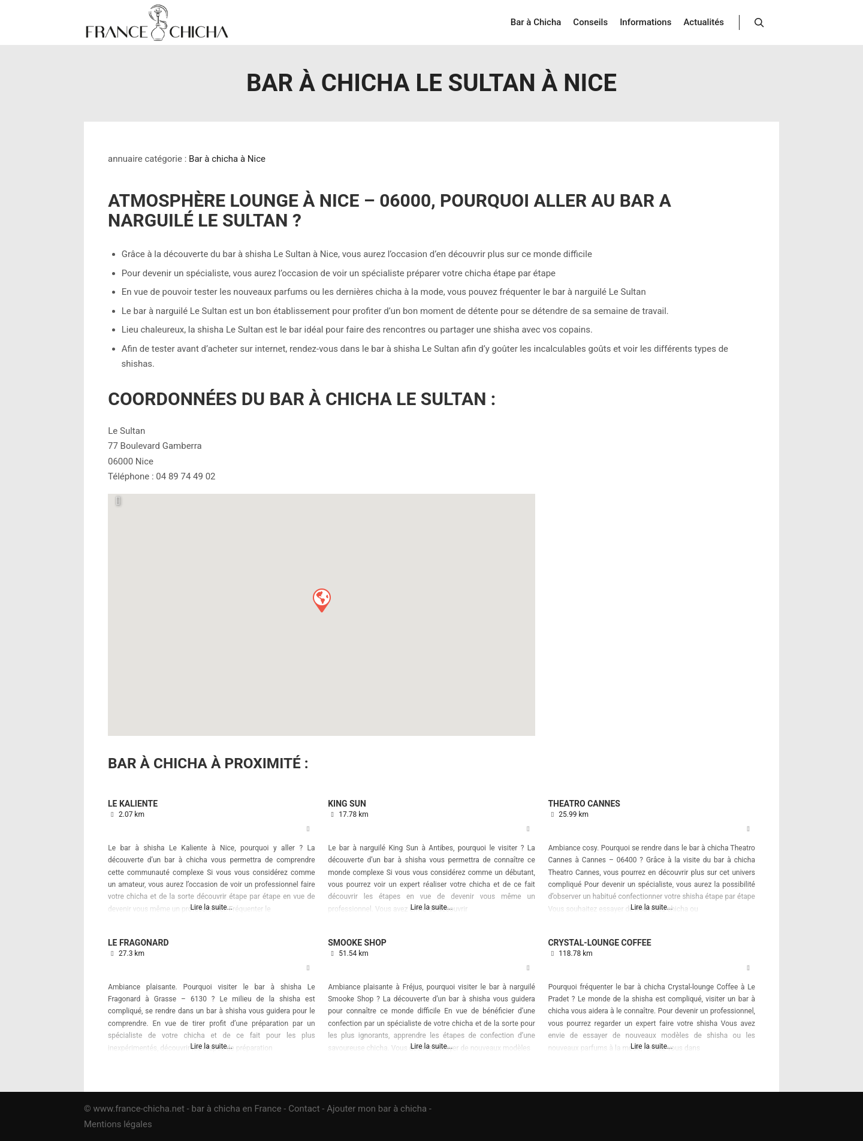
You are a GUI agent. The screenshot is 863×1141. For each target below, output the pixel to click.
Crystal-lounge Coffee (599, 942)
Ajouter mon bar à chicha (377, 1108)
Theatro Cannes (584, 803)
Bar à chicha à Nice (227, 158)
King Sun (347, 803)
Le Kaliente (133, 803)
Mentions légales (118, 1124)
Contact (303, 1108)
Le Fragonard (138, 942)
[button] (321, 600)
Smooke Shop (357, 942)
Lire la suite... (212, 907)
